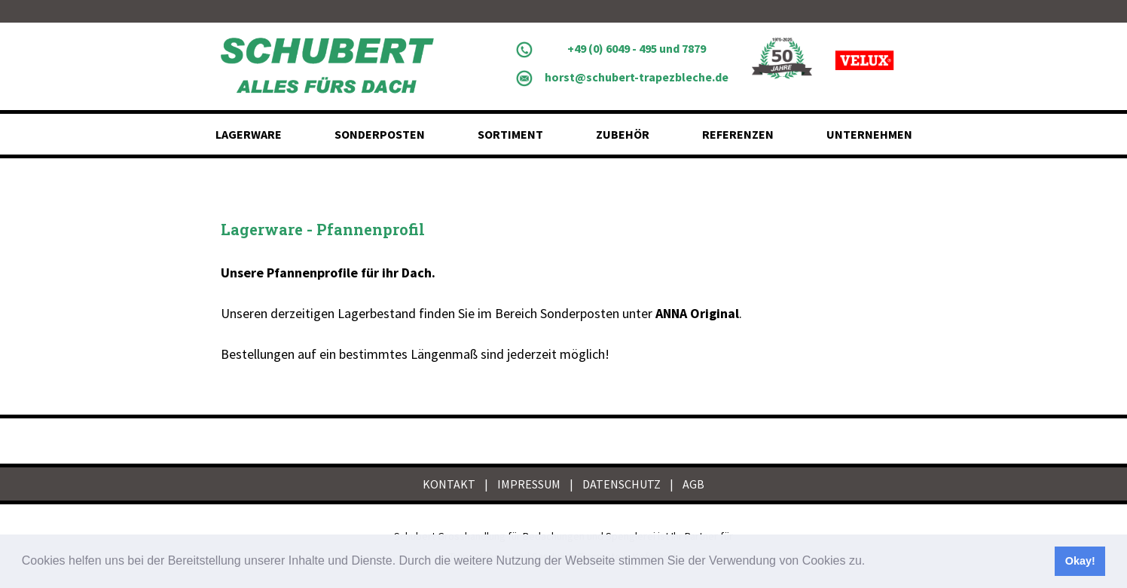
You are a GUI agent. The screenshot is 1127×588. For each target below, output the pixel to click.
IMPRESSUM (528, 484)
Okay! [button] (1080, 561)
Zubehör (622, 134)
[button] (871, 562)
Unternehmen (869, 134)
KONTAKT (449, 484)
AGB (693, 484)
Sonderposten (379, 134)
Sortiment (510, 134)
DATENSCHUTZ (621, 484)
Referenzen (738, 134)
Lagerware (248, 134)
